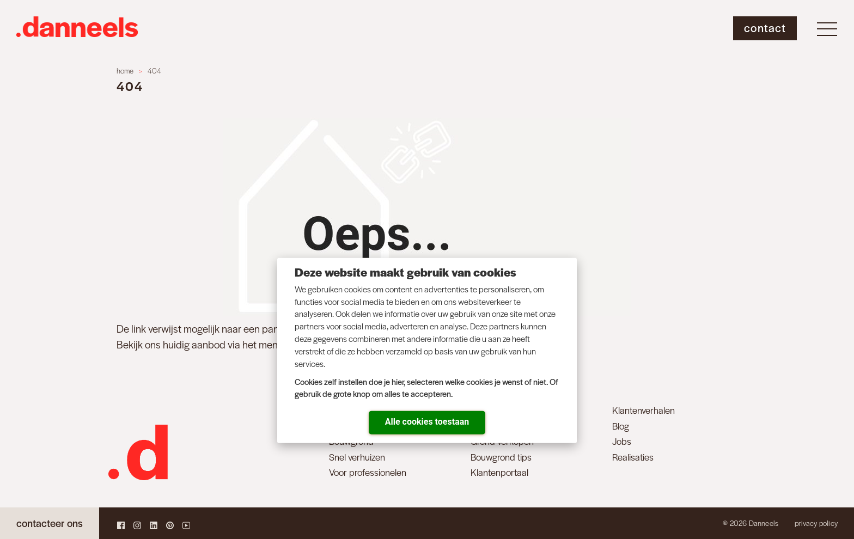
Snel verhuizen (357, 456)
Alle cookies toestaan (427, 421)
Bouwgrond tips (501, 456)
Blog (620, 425)
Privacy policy (816, 523)
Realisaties (633, 456)
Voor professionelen (367, 472)
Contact (765, 27)
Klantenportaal (499, 472)
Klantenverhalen (643, 409)
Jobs (621, 441)
